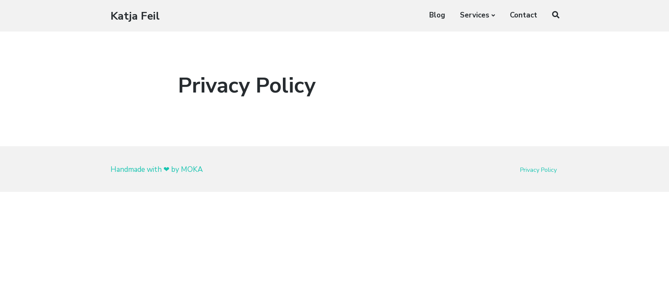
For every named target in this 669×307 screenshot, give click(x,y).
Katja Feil (135, 16)
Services (474, 15)
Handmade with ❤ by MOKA (157, 169)
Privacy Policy (538, 170)
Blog (437, 15)
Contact (523, 15)
